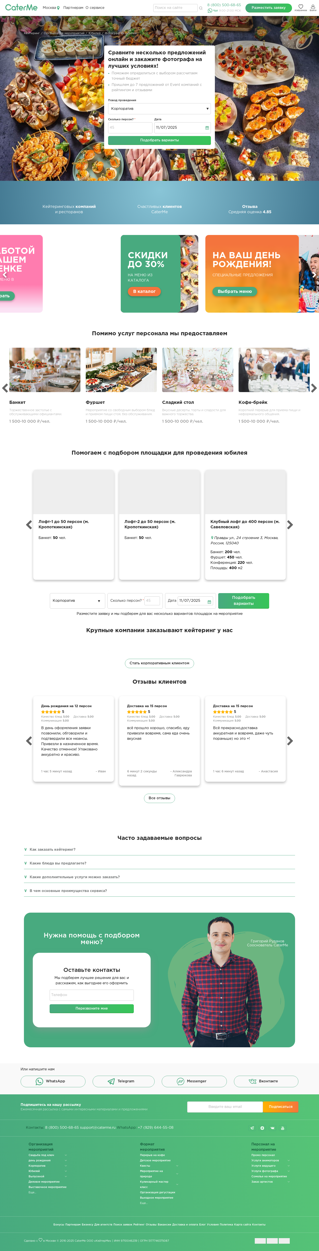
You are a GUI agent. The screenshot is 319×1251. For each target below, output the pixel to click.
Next (314, 274)
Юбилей (34, 1171)
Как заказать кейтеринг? (53, 849)
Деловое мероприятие (44, 1182)
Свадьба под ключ (41, 1155)
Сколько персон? (121, 119)
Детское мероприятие (155, 1160)
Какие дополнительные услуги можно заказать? (75, 877)
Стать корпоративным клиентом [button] (159, 663)
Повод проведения (122, 100)
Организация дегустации (157, 1192)
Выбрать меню (235, 292)
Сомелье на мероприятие (269, 1176)
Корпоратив (37, 1166)
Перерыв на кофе (152, 1155)
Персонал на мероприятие (263, 1147)
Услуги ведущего (263, 1166)
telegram (252, 1128)
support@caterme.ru (98, 1127)
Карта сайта (242, 1224)
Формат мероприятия (152, 1147)
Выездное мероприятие (156, 1198)
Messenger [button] (191, 1081)
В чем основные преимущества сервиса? (68, 891)
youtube (282, 1128)
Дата (157, 119)
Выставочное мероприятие (47, 1187)
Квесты (145, 1166)
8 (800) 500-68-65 (224, 5)
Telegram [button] (120, 1081)
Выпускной (36, 1176)
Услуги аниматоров (265, 1160)
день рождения (40, 1160)
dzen (262, 1128)
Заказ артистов (262, 1182)
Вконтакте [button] (263, 1081)
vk (272, 1128)
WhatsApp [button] (50, 1081)
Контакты (259, 1224)
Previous (4, 274)
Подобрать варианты (159, 140)
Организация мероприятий (41, 1147)
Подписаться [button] (281, 1107)
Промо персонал (263, 1155)
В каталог (144, 292)
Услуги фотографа (264, 1171)
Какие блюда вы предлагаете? (58, 863)
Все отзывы (159, 798)
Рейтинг (139, 1224)
